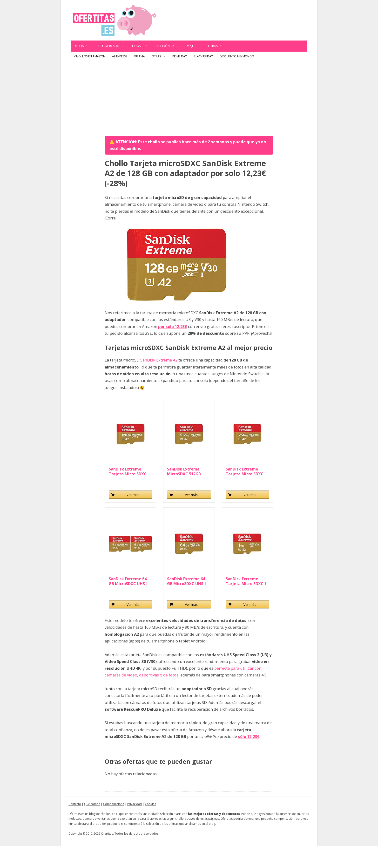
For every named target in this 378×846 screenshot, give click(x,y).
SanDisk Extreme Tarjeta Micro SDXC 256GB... (244, 471)
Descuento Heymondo (237, 56)
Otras (160, 56)
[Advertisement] (189, 97)
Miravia (139, 56)
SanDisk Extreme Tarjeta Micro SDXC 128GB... (128, 471)
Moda (84, 46)
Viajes (195, 46)
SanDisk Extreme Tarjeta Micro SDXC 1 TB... (246, 581)
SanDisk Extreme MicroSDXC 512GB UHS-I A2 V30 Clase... (186, 471)
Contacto (74, 804)
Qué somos (92, 804)
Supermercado (112, 46)
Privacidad (134, 804)
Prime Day (179, 56)
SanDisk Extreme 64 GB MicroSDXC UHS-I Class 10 (186, 581)
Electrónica (169, 46)
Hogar (141, 46)
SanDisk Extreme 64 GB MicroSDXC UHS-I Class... (128, 581)
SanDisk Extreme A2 (158, 360)
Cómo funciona (113, 804)
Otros (217, 46)
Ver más (133, 494)
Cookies (150, 804)
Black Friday (203, 56)
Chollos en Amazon (89, 56)
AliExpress (119, 56)
